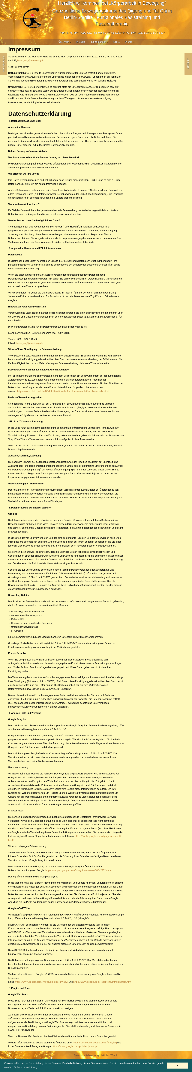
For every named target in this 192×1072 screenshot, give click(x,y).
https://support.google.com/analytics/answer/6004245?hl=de (78, 870)
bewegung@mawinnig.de (30, 60)
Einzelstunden (98, 41)
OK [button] (177, 1065)
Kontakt (188, 64)
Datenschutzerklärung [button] (25, 1067)
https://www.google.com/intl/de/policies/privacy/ (41, 981)
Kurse (115, 41)
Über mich (63, 41)
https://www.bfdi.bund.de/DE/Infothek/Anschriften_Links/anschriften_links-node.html (62, 391)
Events (128, 41)
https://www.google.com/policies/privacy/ (74, 1046)
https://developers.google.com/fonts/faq (95, 1042)
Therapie (80, 41)
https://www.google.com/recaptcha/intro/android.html (102, 981)
